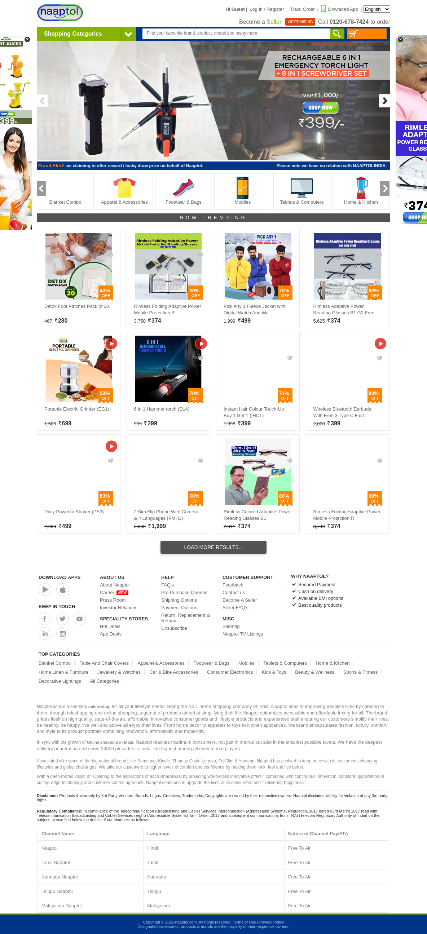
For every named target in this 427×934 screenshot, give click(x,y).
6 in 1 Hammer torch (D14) (162, 409)
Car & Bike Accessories (173, 672)
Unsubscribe (174, 628)
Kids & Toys (274, 672)
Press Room (113, 600)
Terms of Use (244, 922)
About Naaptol (114, 585)
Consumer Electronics (230, 672)
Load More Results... (213, 547)
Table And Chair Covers (104, 663)
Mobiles (242, 190)
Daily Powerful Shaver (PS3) (74, 511)
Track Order (302, 9)
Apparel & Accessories (124, 190)
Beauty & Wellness (314, 672)
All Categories (104, 681)
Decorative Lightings (60, 681)
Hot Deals (110, 626)
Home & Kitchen (361, 190)
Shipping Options (179, 600)
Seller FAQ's (235, 607)
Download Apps (60, 577)
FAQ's (167, 585)
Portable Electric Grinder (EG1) (76, 409)
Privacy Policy (271, 922)
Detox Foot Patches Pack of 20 (76, 306)
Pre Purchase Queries (184, 592)
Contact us (234, 592)
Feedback (233, 585)
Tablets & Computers (302, 190)
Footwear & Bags (184, 190)
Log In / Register (267, 9)
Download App (339, 9)
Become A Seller (240, 600)
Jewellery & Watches (119, 672)
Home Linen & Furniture (63, 672)
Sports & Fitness (360, 672)
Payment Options (179, 607)
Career (114, 592)
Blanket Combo (65, 190)
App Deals (111, 634)
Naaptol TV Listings (243, 634)
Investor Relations (118, 607)
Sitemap (231, 626)
